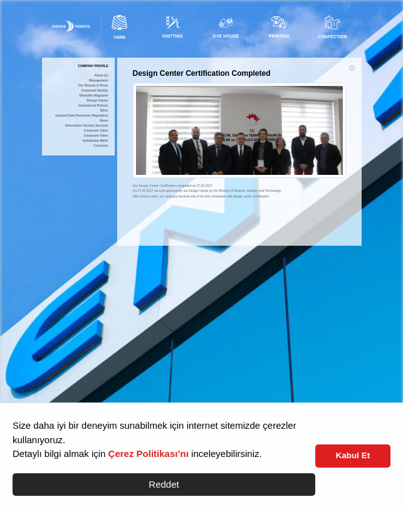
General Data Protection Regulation (81, 115)
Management (98, 80)
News (104, 120)
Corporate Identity (94, 90)
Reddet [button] (164, 484)
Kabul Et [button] (353, 455)
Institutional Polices (93, 105)
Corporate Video (96, 130)
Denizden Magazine (93, 95)
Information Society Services (86, 125)
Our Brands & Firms (93, 85)
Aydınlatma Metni (95, 140)
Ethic (104, 110)
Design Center (97, 100)
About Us (101, 75)
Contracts (100, 145)
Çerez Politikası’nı (148, 453)
